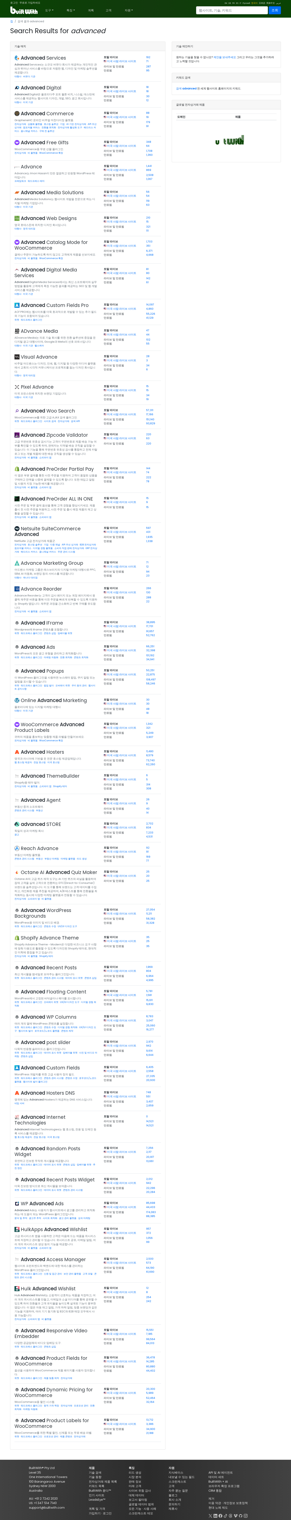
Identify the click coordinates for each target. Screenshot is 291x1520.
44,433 (150, 1207)
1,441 (149, 166)
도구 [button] (48, 10)
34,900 (150, 1429)
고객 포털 (88, 1273)
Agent (41, 800)
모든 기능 (135, 1509)
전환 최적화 (66, 657)
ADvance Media (39, 331)
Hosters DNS (48, 1093)
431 (148, 532)
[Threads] (230, 1515)
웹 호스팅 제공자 (23, 762)
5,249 (149, 733)
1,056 (149, 1238)
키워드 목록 (96, 1486)
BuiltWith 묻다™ (100, 1491)
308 (148, 788)
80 (147, 273)
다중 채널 (55, 544)
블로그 (173, 1495)
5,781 (149, 991)
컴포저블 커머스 (32, 127)
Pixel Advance (37, 387)
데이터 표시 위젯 (74, 978)
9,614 (149, 1050)
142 (148, 278)
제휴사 (173, 1509)
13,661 (149, 1161)
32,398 (150, 650)
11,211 (149, 913)
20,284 (150, 1192)
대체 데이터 (136, 1495)
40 (147, 808)
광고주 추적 (35, 1218)
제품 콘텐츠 (66, 1436)
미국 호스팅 (53, 762)
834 (148, 827)
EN (226, 3)
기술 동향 (95, 1477)
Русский (246, 3)
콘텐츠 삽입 (50, 633)
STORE (41, 824)
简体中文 (270, 3)
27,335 (150, 1076)
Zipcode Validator (54, 435)
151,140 (150, 419)
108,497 (151, 679)
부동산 (39, 810)
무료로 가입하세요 (30, 2)
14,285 (150, 1361)
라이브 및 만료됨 (114, 66)
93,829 (150, 423)
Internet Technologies (40, 1120)
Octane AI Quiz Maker (59, 872)
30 (147, 96)
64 (147, 146)
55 (147, 343)
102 (148, 339)
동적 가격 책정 (52, 1405)
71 (147, 61)
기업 (62, 124)
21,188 (149, 1433)
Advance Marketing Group (52, 563)
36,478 (150, 1357)
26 (147, 799)
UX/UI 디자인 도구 (67, 926)
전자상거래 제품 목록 (103, 1481)
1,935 (149, 537)
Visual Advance (39, 357)
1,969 (149, 967)
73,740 (150, 760)
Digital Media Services (45, 272)
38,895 (150, 622)
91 (147, 126)
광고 (16, 834)
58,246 (150, 683)
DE (229, 3)
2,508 (149, 175)
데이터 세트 (216, 1477)
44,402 (150, 1370)
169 (148, 856)
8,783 (149, 1016)
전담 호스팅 (40, 762)
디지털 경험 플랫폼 (43, 548)
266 (148, 588)
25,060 (150, 1025)
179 (148, 122)
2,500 (149, 1259)
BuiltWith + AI (218, 1481)
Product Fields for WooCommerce (50, 1361)
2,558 (149, 1071)
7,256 (149, 1148)
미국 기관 (28, 102)
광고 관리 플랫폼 (68, 1218)
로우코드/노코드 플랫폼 (47, 1031)
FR (233, 3)
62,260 (150, 764)
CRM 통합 (215, 1491)
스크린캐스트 (177, 1481)
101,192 (150, 655)
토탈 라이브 (111, 57)
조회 (274, 10)
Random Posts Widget (47, 1151)
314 (148, 784)
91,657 (150, 631)
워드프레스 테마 (36, 181)
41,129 (149, 318)
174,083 (151, 1212)
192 (148, 57)
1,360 (149, 155)
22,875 (150, 674)
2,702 (149, 823)
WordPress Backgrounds (42, 913)
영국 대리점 (29, 228)
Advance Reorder (41, 589)
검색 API (75, 421)
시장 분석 (135, 1477)
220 (148, 434)
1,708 (149, 151)
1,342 (149, 724)
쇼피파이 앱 (45, 457)
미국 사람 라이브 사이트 (121, 61)
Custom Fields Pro (55, 305)
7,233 (149, 832)
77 (147, 860)
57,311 (149, 410)
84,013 (150, 1343)
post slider (46, 1042)
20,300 (150, 1389)
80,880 (150, 1366)
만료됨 (108, 70)
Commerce (47, 113)
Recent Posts (49, 967)
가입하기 (95, 1513)
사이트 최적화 (50, 1218)
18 (147, 87)
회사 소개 (175, 1500)
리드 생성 (82, 858)
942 (148, 1045)
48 (147, 709)
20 (147, 876)
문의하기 (174, 1504)
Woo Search (48, 411)
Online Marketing (54, 700)
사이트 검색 (50, 421)
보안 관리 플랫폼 (73, 1273)
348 (148, 142)
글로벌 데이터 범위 (141, 1504)
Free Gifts (44, 142)
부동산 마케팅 (52, 858)
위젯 (17, 319)
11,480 (149, 751)
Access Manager (53, 1259)
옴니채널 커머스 (29, 131)
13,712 (149, 1420)
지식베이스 (176, 1472)
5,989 (149, 1393)
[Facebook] (220, 1515)
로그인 (14, 2)
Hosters (42, 752)
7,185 (149, 1334)
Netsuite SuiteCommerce (47, 531)
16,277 (150, 1029)
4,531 (149, 836)
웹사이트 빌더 (26, 1031)
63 (147, 205)
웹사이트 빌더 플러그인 (35, 1081)
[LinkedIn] (215, 1515)
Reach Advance (39, 848)
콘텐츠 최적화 (81, 657)
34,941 (150, 659)
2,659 (149, 1105)
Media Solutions (52, 192)
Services (43, 58)
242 (148, 1301)
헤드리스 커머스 (29, 551)
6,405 (149, 1067)
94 (147, 571)
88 (147, 113)
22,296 (150, 1188)
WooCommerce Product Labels (49, 727)
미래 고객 (135, 1486)
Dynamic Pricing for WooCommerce (53, 1392)
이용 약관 (214, 1503)
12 (147, 100)
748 (148, 1092)
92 (147, 847)
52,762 (150, 635)
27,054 (150, 909)
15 (147, 221)
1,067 (149, 179)
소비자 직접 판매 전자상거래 (69, 548)
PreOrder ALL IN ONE (57, 498)
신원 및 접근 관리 (53, 1273)
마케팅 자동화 (51, 657)
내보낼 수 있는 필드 (182, 1477)
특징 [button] (69, 10)
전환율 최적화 (49, 127)
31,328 (150, 923)
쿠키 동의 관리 (79, 685)
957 (148, 1228)
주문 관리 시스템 (66, 551)
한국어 (254, 3)
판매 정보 (135, 1481)
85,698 (150, 1203)
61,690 (150, 1272)
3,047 (149, 1020)
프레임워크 (20, 181)
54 (147, 196)
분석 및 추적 (21, 1218)
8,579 (149, 755)
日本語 (262, 3)
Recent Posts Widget (58, 1179)
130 (148, 592)
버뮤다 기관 (29, 76)
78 (147, 481)
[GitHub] (240, 1515)
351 (148, 246)
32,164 (150, 1402)
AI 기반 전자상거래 (76, 124)
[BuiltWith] (24, 10)
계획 (91, 10)
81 (147, 269)
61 (147, 282)
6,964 (149, 976)
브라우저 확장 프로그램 (224, 1486)
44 (147, 334)
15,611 (149, 1000)
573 (148, 1262)
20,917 (150, 1157)
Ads (38, 647)
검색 (186, 88)
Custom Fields (50, 1067)
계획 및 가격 (97, 1509)
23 (147, 575)
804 (148, 971)
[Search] (232, 10)
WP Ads (42, 1203)
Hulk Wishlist (48, 1288)
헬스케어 (39, 345)
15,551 (149, 1330)
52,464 (150, 1398)
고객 (108, 10)
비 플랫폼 (33, 153)
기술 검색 (95, 1472)
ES (237, 3)
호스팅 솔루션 (51, 124)
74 (147, 472)
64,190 (150, 1268)
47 (147, 330)
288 (148, 597)
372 (148, 1233)
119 (147, 201)
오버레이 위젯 (63, 685)
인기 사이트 (96, 1495)
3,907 (149, 737)
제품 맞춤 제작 (52, 1378)
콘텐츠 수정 (50, 926)
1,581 (149, 995)
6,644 (149, 1055)
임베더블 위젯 (65, 633)
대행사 (18, 76)
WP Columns (48, 1017)
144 (148, 468)
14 (147, 812)
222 (148, 477)
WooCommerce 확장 (51, 153)
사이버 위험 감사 (140, 1491)
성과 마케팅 (84, 1218)
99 (147, 1242)
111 (147, 230)
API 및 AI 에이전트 (220, 1472)
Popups (42, 671)
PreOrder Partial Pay (57, 469)
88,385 (150, 1216)
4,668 (149, 255)
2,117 (149, 1152)
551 (148, 1096)
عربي (278, 3)
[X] (210, 1515)
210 (148, 217)
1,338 (149, 541)
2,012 (149, 1179)
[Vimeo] (235, 1515)
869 (148, 170)
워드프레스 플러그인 (31, 319)
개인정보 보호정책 (235, 1503)
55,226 (150, 314)
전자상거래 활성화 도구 (70, 127)
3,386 (149, 1424)
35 (147, 937)
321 (148, 226)
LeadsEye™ (97, 1500)
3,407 (149, 1101)
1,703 (149, 241)
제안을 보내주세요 (225, 57)
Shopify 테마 (60, 786)
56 (147, 192)
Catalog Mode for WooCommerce (51, 245)
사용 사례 (150, 1509)
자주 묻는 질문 (178, 1491)
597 (148, 528)
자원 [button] (128, 10)
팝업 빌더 (49, 685)
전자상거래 (20, 124)
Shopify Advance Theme (50, 937)
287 (148, 66)
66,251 (150, 646)
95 (147, 70)
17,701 (149, 626)
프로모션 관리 (81, 1405)
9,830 (149, 1004)
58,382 (150, 918)
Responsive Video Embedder (50, 1333)
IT (240, 3)
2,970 (149, 1041)
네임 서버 (19, 1103)
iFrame (42, 623)
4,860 (149, 309)
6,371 (149, 251)
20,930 (150, 1080)
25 (147, 871)
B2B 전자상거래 (88, 544)
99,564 (150, 1339)
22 (147, 601)
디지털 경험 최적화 (68, 1027)
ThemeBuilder (50, 776)
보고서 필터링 (138, 1500)
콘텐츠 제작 (67, 1031)
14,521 (149, 1121)
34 (147, 365)
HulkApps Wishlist (54, 1229)
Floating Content (53, 991)
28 (147, 356)
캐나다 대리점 (30, 577)
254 (148, 1297)
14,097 (150, 304)
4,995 (149, 980)
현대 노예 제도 (218, 1508)
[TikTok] (225, 1515)
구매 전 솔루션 (46, 131)
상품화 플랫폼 (35, 124)
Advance (31, 166)
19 (147, 117)
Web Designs (49, 218)
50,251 (150, 670)
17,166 (149, 414)
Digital (41, 87)
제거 (211, 1498)
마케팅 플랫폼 (68, 858)
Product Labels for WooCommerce (51, 1423)
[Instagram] (246, 1515)
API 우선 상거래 (70, 544)
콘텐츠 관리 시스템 (24, 810)
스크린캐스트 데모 (141, 1513)
